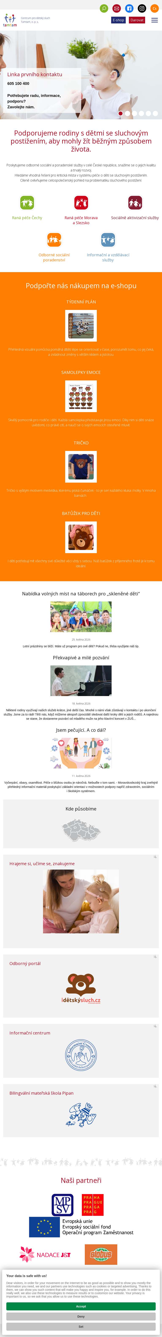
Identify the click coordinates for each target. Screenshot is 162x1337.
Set (81, 1326)
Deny (81, 1316)
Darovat (137, 20)
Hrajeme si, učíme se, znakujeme (42, 863)
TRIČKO (81, 443)
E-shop (118, 20)
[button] (120, 113)
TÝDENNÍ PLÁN (81, 302)
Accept (81, 1306)
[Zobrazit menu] (154, 20)
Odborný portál (24, 963)
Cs (155, 8)
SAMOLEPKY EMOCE (81, 372)
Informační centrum (29, 1033)
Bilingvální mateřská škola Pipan (41, 1093)
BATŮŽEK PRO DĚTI (81, 513)
